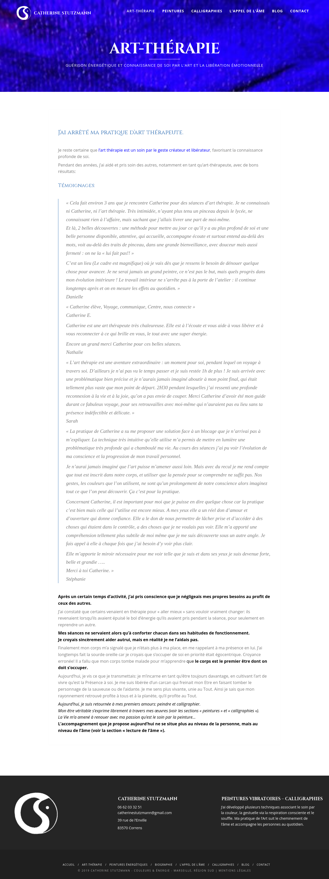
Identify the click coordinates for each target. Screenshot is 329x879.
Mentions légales (235, 870)
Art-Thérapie (141, 10)
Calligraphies (206, 10)
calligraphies (223, 864)
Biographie (164, 864)
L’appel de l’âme (247, 10)
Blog (277, 10)
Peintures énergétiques (128, 864)
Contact (299, 10)
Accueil (69, 864)
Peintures (173, 10)
